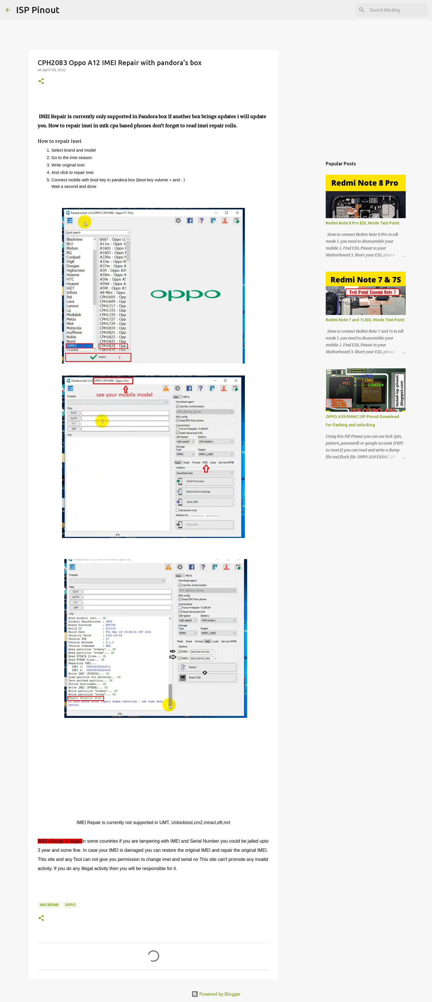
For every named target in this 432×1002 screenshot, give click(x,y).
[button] (41, 81)
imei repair (49, 905)
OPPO (70, 905)
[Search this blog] (397, 10)
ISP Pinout (37, 10)
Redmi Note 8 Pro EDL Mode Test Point (362, 223)
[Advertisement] (307, 246)
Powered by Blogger (216, 994)
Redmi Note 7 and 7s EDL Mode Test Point (365, 320)
